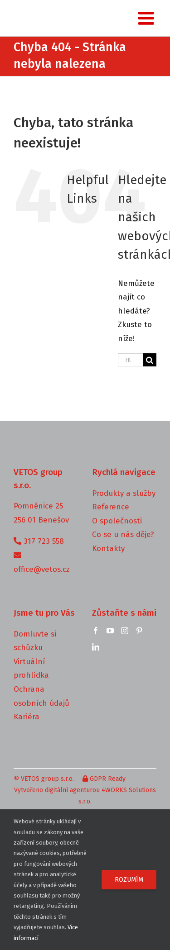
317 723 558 (44, 541)
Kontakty (108, 548)
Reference (110, 507)
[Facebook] (95, 630)
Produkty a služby (123, 493)
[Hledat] (149, 359)
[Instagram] (124, 630)
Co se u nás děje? (123, 534)
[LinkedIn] (95, 647)
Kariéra (26, 717)
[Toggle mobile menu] (147, 18)
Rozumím (129, 880)
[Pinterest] (139, 630)
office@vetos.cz (42, 569)
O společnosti (117, 521)
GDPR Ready (104, 779)
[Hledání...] (130, 359)
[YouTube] (110, 630)
